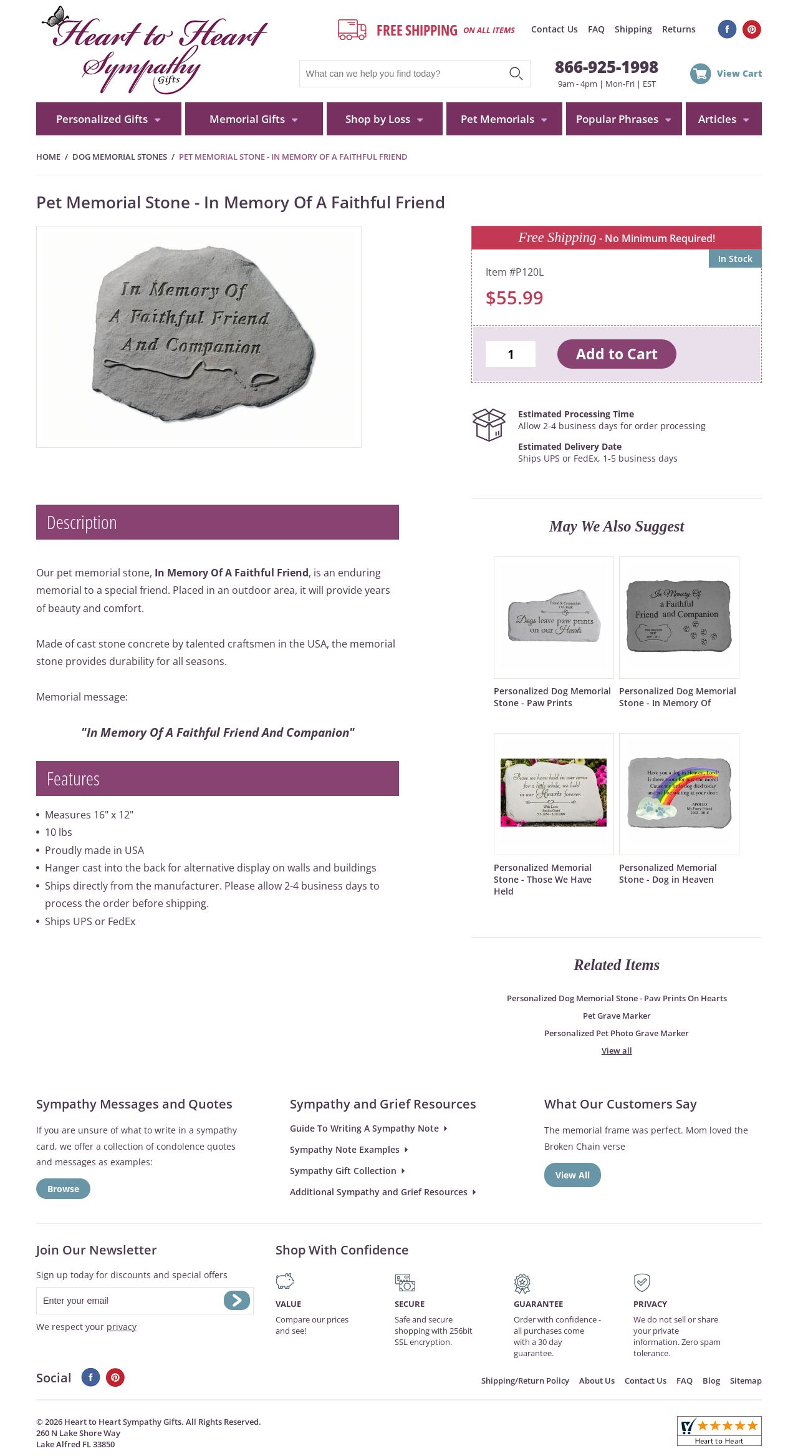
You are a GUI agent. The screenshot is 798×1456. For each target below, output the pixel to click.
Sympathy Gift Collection (343, 1171)
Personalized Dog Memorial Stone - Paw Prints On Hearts (617, 998)
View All (572, 1175)
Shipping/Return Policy (525, 1380)
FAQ (596, 29)
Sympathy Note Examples (345, 1149)
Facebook (727, 29)
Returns (679, 29)
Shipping (633, 29)
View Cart (739, 73)
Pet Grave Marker (617, 1015)
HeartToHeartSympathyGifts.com (153, 51)
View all (617, 1050)
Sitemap (746, 1380)
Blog (711, 1380)
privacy (122, 1326)
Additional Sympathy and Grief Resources (379, 1192)
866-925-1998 (606, 67)
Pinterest (752, 29)
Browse (63, 1189)
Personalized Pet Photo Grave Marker (616, 1033)
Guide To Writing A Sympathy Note (364, 1128)
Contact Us (554, 29)
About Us (597, 1380)
